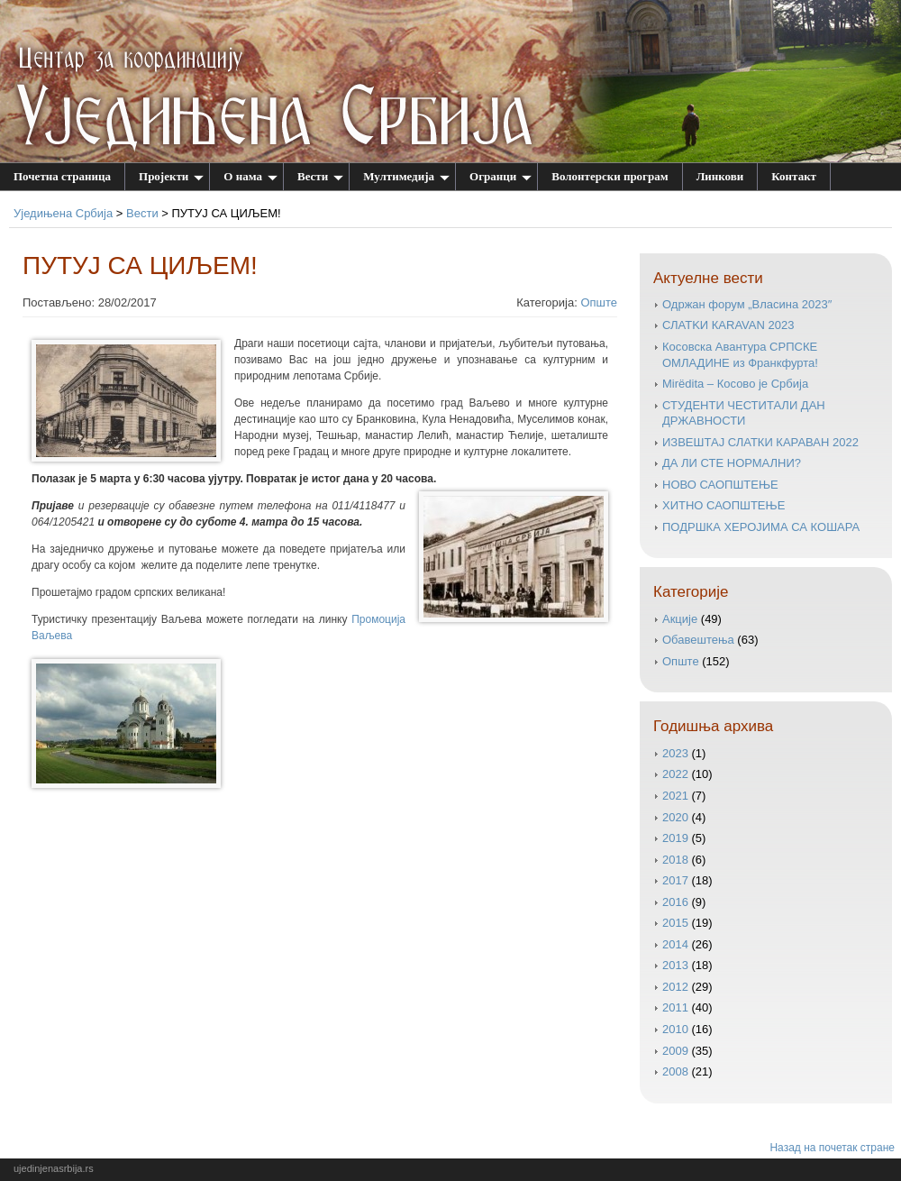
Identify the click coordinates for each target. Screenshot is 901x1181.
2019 (675, 838)
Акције (679, 619)
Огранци (500, 176)
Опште (598, 302)
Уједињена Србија (63, 213)
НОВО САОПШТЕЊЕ (720, 484)
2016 (675, 902)
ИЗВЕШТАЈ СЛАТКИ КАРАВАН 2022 (760, 442)
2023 (675, 753)
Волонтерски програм (609, 176)
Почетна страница (62, 176)
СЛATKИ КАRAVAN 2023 (728, 325)
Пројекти (171, 176)
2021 (675, 795)
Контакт (793, 176)
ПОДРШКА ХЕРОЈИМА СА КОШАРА (761, 527)
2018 (675, 859)
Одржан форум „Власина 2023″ (747, 304)
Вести (320, 176)
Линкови (720, 176)
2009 (675, 1050)
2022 (675, 774)
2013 (675, 965)
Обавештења (698, 639)
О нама (250, 176)
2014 (675, 944)
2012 (675, 986)
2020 (675, 817)
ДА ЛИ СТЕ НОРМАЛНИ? (731, 463)
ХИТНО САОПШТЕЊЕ (723, 505)
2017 (675, 880)
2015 (675, 922)
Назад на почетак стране (832, 1147)
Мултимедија (406, 176)
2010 (675, 1029)
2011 (675, 1007)
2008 (675, 1071)
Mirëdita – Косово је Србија (735, 383)
